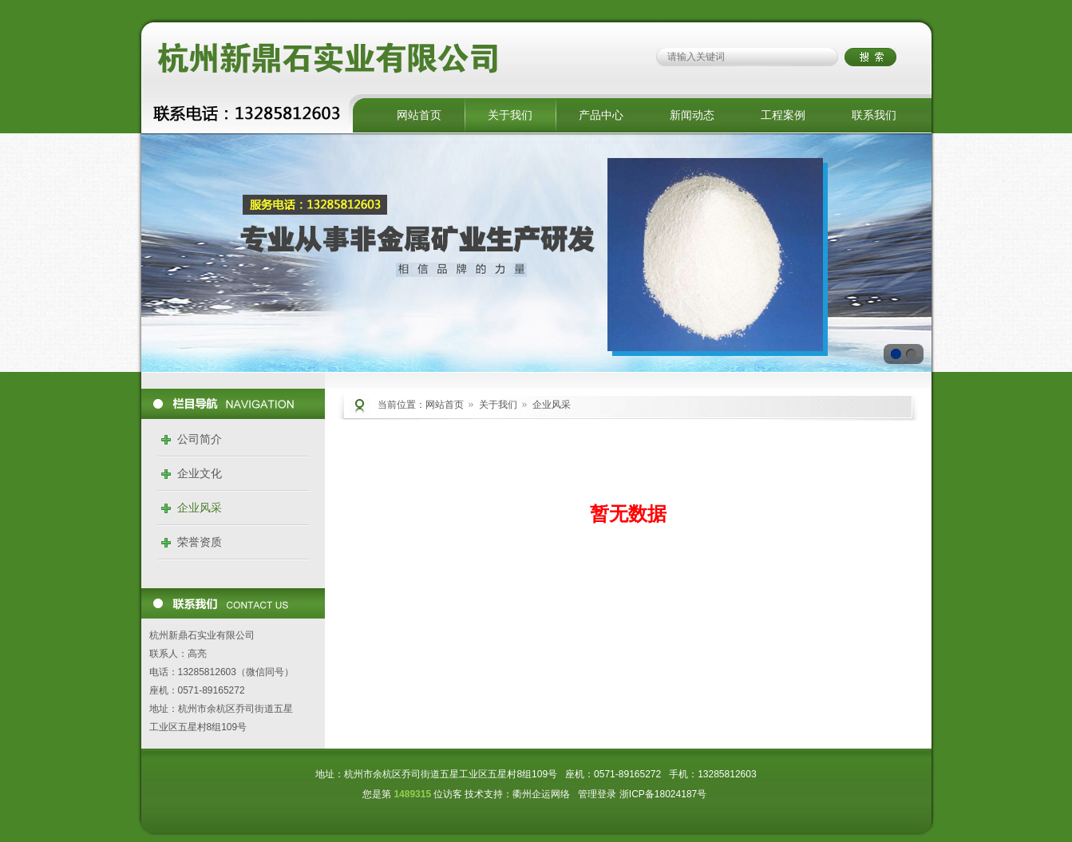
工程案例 (783, 115)
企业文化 (199, 473)
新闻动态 (692, 115)
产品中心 (601, 115)
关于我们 (510, 115)
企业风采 (199, 507)
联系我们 (874, 115)
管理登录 (597, 794)
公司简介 (199, 439)
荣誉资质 (199, 542)
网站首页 (419, 115)
